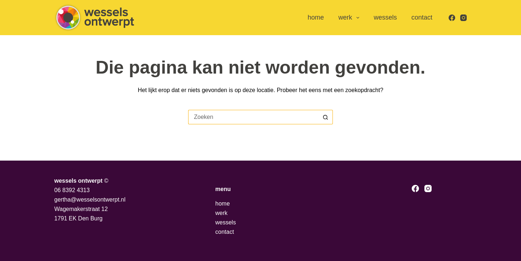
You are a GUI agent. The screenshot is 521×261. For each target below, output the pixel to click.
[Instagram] (463, 17)
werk (350, 17)
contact (421, 17)
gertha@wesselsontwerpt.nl (90, 199)
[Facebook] (452, 17)
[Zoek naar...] (253, 117)
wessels (385, 17)
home (316, 17)
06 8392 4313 (72, 190)
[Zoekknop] (325, 117)
